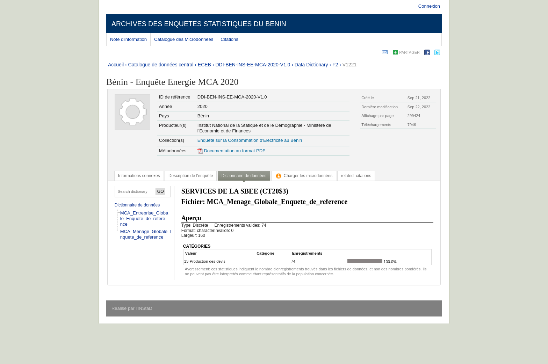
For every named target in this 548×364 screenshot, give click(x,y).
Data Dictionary (311, 64)
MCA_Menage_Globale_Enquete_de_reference (146, 234)
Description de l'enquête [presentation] (190, 175)
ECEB (204, 64)
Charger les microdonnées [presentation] (304, 176)
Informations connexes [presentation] (139, 175)
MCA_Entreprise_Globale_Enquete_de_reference (144, 218)
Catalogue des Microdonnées (183, 39)
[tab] (139, 176)
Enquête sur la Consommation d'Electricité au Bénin (249, 140)
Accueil (116, 64)
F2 (335, 64)
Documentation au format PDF (231, 150)
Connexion (429, 6)
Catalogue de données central (161, 64)
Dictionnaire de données (137, 205)
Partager (409, 52)
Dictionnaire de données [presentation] (244, 175)
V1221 (349, 64)
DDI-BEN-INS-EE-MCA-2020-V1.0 (252, 64)
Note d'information (128, 39)
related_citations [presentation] (356, 175)
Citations (229, 39)
